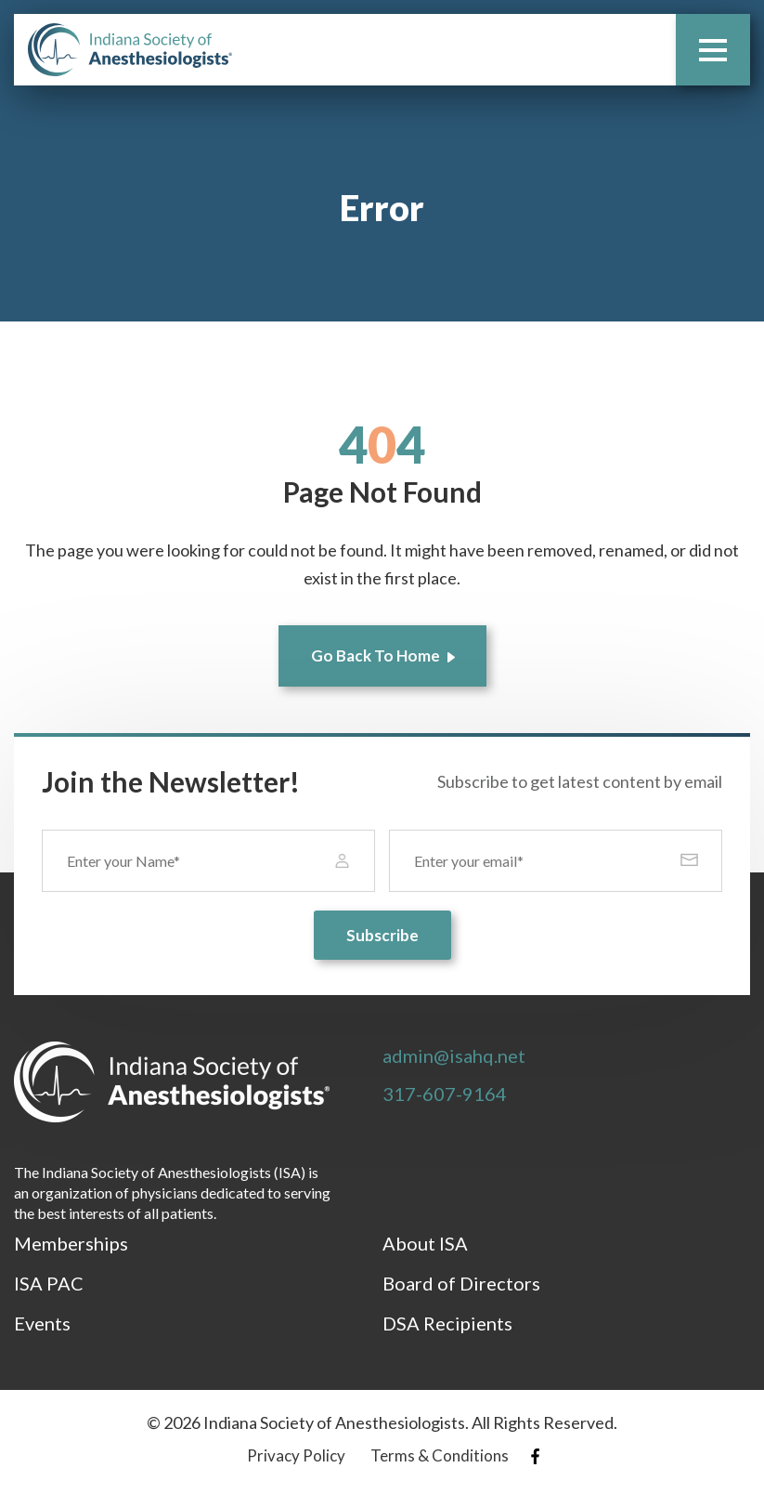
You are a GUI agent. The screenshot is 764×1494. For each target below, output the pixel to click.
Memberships (71, 1243)
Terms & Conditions (439, 1455)
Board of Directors (461, 1283)
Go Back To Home (375, 655)
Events (42, 1323)
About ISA (425, 1243)
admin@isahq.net (453, 1055)
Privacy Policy (296, 1455)
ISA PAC (49, 1283)
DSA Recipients (447, 1323)
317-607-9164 (444, 1093)
